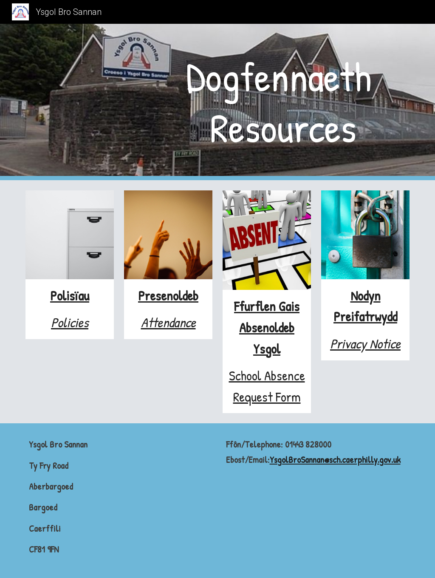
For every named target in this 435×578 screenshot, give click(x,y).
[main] (283, 102)
